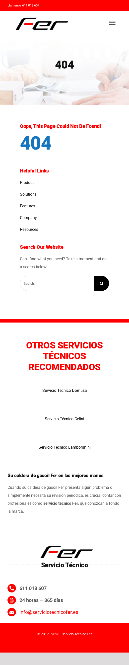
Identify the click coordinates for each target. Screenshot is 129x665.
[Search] (101, 283)
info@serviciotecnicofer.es (48, 612)
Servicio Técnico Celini (64, 418)
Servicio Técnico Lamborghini (65, 447)
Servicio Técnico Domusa (64, 390)
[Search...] (57, 283)
